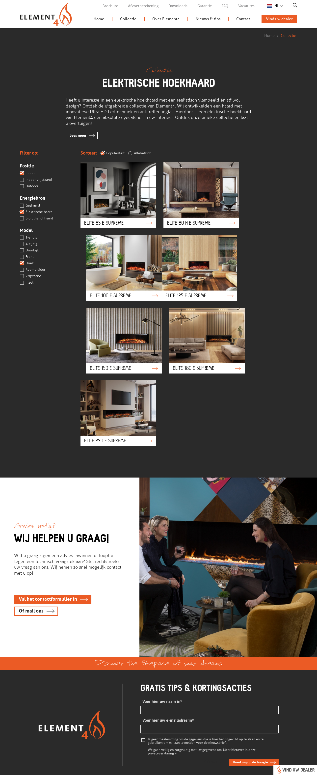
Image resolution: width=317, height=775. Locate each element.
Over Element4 (166, 20)
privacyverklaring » (162, 665)
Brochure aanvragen (142, 710)
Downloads (177, 6)
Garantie (204, 6)
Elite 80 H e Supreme (189, 192)
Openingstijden (186, 717)
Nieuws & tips (208, 20)
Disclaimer (108, 768)
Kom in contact (90, 710)
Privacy (128, 768)
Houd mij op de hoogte (250, 674)
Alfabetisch (139, 153)
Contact (243, 20)
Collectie (128, 20)
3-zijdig (28, 238)
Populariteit (113, 153)
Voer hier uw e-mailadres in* (168, 632)
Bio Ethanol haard (36, 218)
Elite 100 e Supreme (263, 192)
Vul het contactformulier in (48, 511)
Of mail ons (31, 523)
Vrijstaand (30, 276)
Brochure (110, 6)
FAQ (225, 6)
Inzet (26, 283)
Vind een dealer (138, 717)
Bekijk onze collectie (142, 703)
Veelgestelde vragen (95, 703)
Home (99, 20)
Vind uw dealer (279, 20)
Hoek (27, 264)
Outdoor (29, 186)
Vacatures (246, 6)
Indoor (28, 173)
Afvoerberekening (143, 6)
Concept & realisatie (258, 768)
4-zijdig (28, 244)
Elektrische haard (36, 212)
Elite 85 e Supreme (114, 192)
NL (276, 5)
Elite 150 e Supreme (189, 260)
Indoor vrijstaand (36, 180)
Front (27, 257)
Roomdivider (32, 270)
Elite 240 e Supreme (114, 327)
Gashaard (30, 206)
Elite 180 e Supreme (263, 260)
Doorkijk (29, 251)
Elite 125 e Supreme (114, 260)
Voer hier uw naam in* (162, 613)
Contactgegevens (187, 710)
